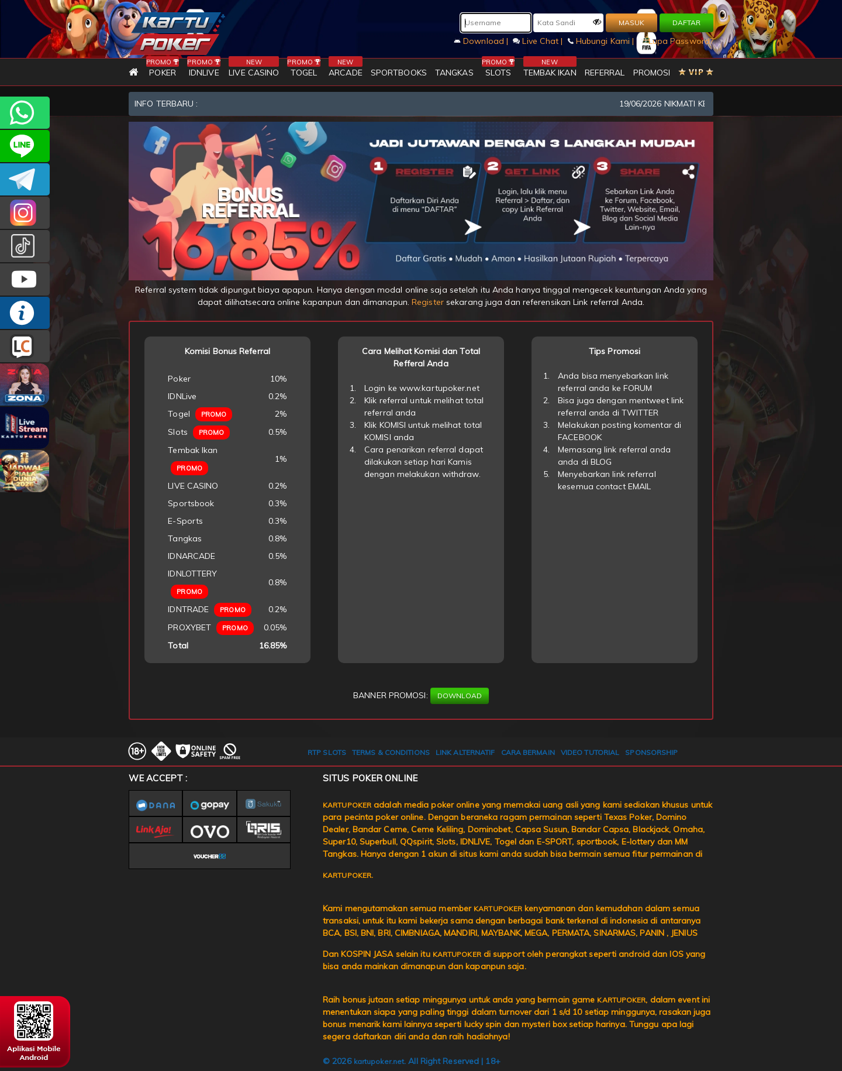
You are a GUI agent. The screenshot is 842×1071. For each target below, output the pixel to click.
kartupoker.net (379, 1061)
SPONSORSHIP (651, 752)
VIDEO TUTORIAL (590, 752)
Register (428, 302)
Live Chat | (539, 41)
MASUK (631, 22)
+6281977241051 (25, 113)
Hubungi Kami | (602, 41)
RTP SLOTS (327, 752)
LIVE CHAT (25, 346)
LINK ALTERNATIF (465, 752)
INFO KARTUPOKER (25, 313)
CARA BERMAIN (528, 752)
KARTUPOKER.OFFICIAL (25, 279)
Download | (482, 41)
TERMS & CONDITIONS (391, 752)
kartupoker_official (25, 146)
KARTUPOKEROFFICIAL (25, 179)
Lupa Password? (676, 41)
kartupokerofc (25, 246)
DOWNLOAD (459, 695)
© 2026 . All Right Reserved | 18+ (412, 1061)
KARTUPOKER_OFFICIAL (25, 213)
